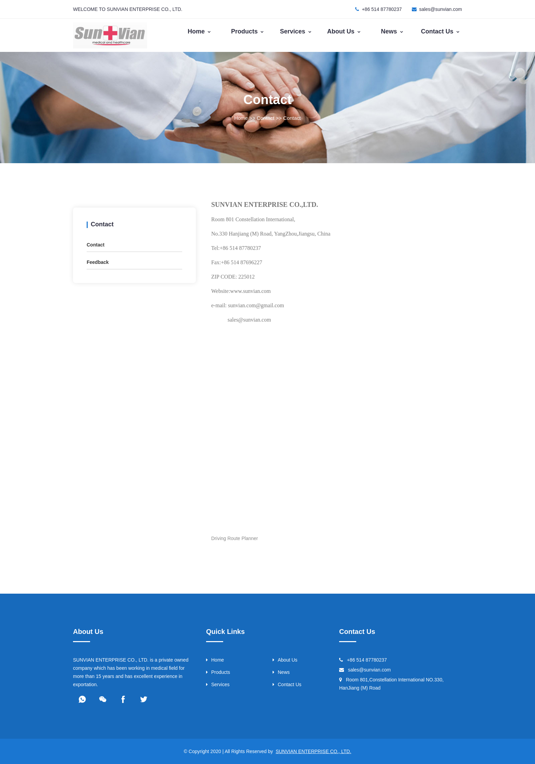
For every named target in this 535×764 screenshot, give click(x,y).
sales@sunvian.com (440, 9)
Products (247, 31)
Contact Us (440, 31)
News (392, 31)
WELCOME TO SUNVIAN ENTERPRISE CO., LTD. (128, 9)
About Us (344, 31)
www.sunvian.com (250, 291)
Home (199, 31)
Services (296, 31)
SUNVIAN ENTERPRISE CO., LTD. (313, 751)
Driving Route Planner (234, 538)
